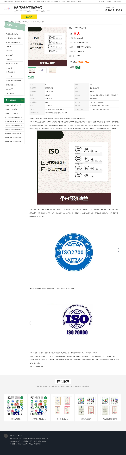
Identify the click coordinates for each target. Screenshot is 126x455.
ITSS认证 (9, 76)
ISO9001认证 (26, 22)
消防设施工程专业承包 (13, 80)
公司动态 (96, 17)
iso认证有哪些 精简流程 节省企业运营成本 (14, 105)
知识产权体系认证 (12, 63)
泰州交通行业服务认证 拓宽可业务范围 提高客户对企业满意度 (14, 121)
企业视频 (46, 17)
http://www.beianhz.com (36, 366)
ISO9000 (8, 46)
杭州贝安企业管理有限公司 (29, 441)
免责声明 (25, 444)
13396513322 (82, 61)
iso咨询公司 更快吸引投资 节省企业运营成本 (14, 113)
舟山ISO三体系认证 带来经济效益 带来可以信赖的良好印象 (14, 137)
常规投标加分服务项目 (13, 38)
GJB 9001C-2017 (11, 59)
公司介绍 (62, 17)
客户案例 (113, 17)
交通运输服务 (10, 72)
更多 (22, 100)
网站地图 (38, 444)
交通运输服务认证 (12, 85)
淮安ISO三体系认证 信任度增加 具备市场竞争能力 (14, 141)
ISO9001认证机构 (62, 419)
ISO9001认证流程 (15, 419)
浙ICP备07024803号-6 (29, 438)
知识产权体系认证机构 (39, 419)
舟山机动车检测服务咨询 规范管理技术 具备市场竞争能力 (14, 129)
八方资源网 (20, 444)
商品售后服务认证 (12, 34)
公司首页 (12, 17)
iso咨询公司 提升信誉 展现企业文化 (14, 133)
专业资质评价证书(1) (13, 42)
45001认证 (9, 55)
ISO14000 (9, 51)
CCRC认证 (9, 89)
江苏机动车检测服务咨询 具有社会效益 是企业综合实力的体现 (14, 125)
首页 (12, 22)
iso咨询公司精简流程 (11, 109)
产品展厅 (79, 17)
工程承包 (9, 68)
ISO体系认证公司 (86, 419)
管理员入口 (32, 444)
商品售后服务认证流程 (110, 419)
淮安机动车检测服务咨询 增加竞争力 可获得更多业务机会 (14, 117)
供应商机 (29, 17)
